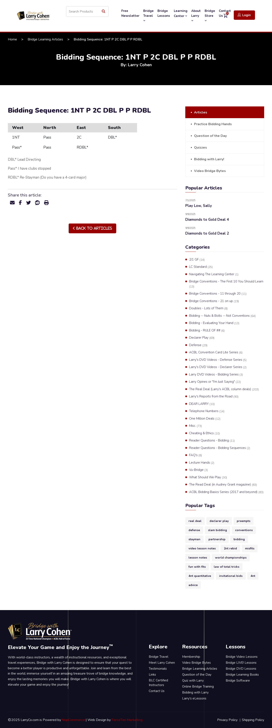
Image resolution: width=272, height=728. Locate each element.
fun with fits (197, 567)
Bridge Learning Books (242, 674)
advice (193, 585)
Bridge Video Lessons (242, 657)
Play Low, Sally (198, 205)
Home (12, 39)
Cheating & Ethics (204, 433)
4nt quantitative (199, 576)
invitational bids (230, 576)
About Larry (196, 15)
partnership (216, 539)
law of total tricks (226, 567)
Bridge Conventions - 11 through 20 (217, 293)
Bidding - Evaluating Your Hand (214, 323)
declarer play (219, 521)
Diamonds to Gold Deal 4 (207, 219)
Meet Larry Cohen (162, 663)
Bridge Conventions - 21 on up (214, 301)
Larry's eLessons (194, 698)
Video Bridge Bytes (210, 171)
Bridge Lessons (163, 13)
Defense (198, 345)
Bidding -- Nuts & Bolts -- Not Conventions (222, 316)
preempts (243, 521)
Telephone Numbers (206, 411)
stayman (194, 539)
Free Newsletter (130, 13)
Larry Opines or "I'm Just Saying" (215, 382)
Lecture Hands (201, 462)
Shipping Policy (253, 720)
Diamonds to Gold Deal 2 (207, 233)
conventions (244, 530)
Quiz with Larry (193, 680)
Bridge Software (238, 680)
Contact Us (156, 691)
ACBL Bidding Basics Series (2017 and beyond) (226, 492)
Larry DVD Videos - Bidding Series (216, 374)
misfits (249, 548)
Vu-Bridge (198, 470)
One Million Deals (204, 418)
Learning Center (180, 13)
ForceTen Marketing (127, 720)
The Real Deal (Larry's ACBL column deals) (224, 389)
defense (194, 530)
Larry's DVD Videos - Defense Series (217, 360)
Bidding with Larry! (209, 159)
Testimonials (158, 668)
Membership (191, 657)
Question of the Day (210, 135)
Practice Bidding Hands (213, 124)
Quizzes (200, 147)
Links (152, 674)
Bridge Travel (148, 15)
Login (244, 15)
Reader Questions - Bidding (212, 440)
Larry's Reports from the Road (213, 396)
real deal (194, 521)
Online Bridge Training (198, 686)
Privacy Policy (227, 720)
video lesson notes (202, 548)
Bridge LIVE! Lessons (241, 663)
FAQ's (195, 455)
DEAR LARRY (202, 404)
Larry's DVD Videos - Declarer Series (217, 367)
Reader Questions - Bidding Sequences (219, 448)
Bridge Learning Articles (45, 39)
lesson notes (197, 558)
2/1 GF (197, 259)
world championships (230, 558)
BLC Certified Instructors (158, 682)
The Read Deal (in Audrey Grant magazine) (223, 484)
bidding (239, 539)
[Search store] (87, 11)
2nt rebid (230, 548)
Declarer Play (201, 337)
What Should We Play (208, 477)
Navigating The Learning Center (213, 274)
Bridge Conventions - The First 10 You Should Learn (226, 284)
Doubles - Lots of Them (208, 308)
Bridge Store (210, 15)
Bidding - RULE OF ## (207, 330)
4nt (253, 576)
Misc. (195, 426)
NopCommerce (73, 720)
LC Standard (201, 267)
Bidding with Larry (195, 692)
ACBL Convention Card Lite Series (215, 352)
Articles (200, 112)
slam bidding (217, 530)
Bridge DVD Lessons (241, 668)
